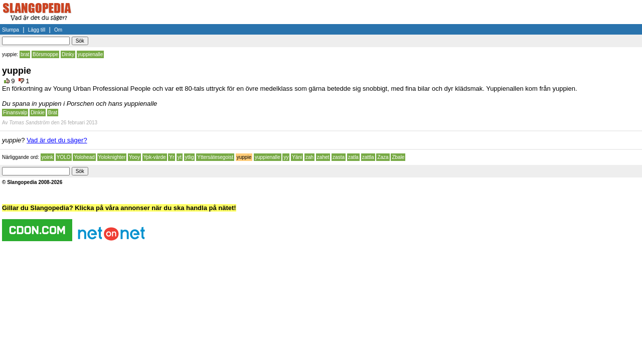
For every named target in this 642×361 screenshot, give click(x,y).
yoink (47, 157)
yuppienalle (90, 54)
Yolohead (84, 157)
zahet (323, 157)
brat (25, 54)
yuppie (244, 157)
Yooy (134, 157)
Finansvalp (15, 112)
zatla (353, 157)
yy (285, 157)
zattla (368, 157)
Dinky (68, 54)
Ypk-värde (154, 157)
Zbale (398, 157)
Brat (52, 112)
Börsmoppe (45, 54)
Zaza (382, 157)
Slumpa (10, 30)
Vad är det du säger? (57, 140)
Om (58, 30)
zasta (339, 157)
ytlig (189, 157)
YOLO (64, 157)
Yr (171, 157)
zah (309, 157)
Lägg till (36, 30)
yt (180, 157)
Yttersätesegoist (215, 157)
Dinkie (38, 112)
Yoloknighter (112, 157)
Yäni (297, 157)
